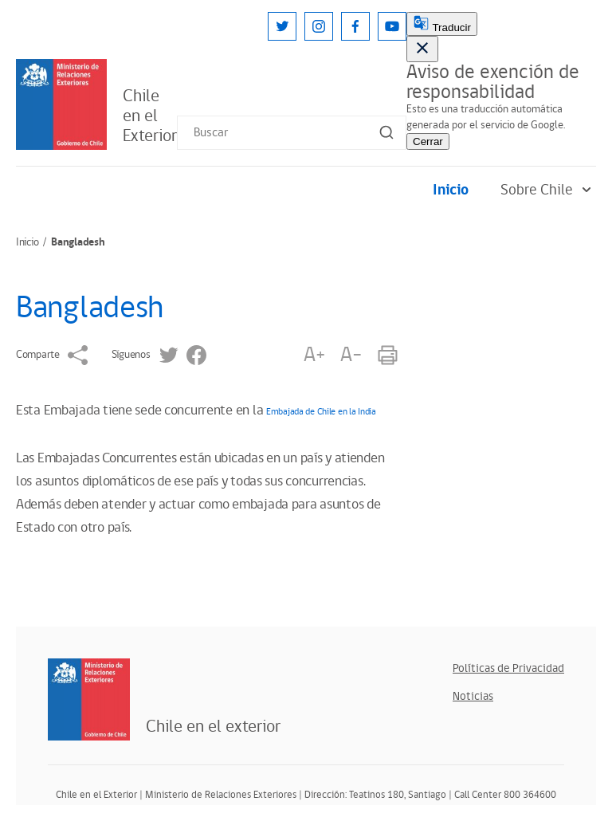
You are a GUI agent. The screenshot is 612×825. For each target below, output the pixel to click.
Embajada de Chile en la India (321, 411)
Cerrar (428, 141)
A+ (314, 355)
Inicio (451, 190)
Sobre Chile (548, 190)
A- (350, 355)
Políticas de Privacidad (508, 668)
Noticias (473, 696)
